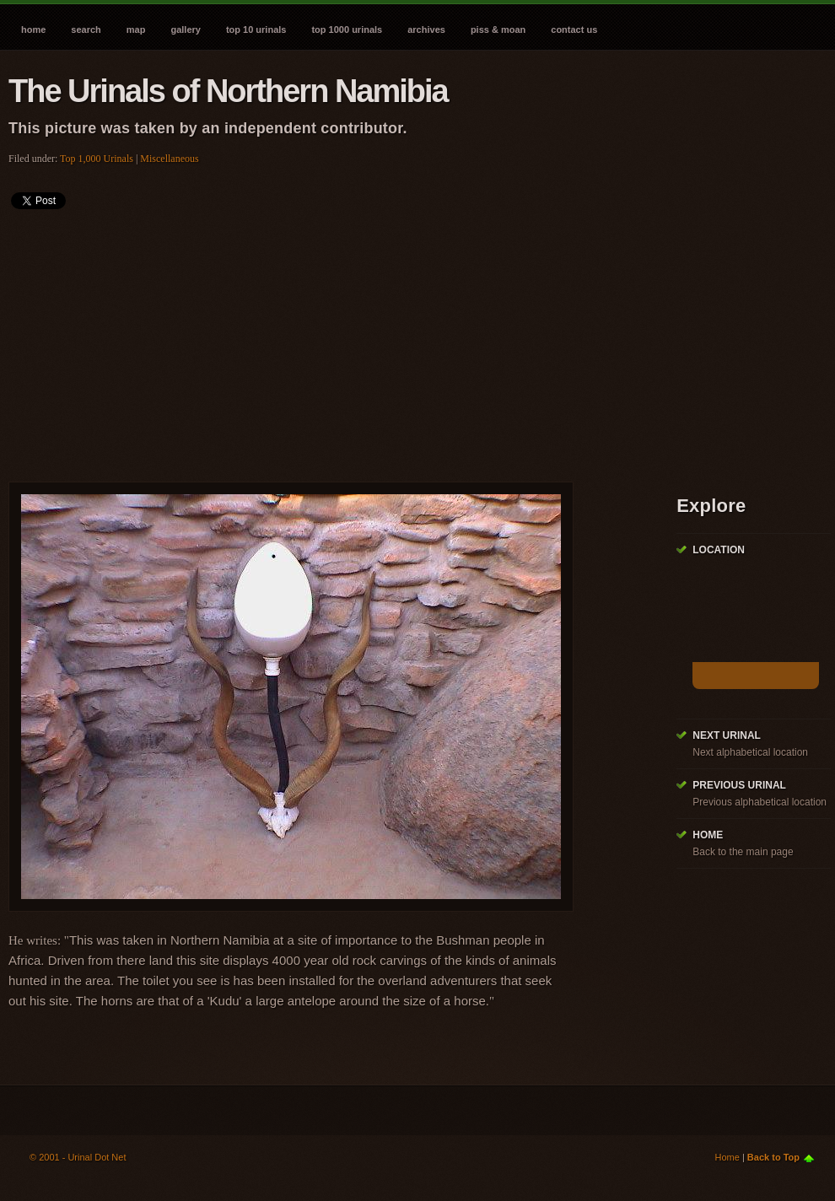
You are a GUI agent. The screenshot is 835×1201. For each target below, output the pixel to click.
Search (85, 29)
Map (136, 29)
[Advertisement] (221, 340)
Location (718, 550)
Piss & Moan (498, 29)
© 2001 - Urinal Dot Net (78, 1157)
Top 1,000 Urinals (96, 158)
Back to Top (773, 1157)
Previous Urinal (739, 785)
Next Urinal (726, 735)
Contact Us (574, 29)
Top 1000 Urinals (346, 29)
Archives (426, 29)
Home (33, 29)
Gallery (185, 29)
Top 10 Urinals (256, 29)
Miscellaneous (169, 158)
